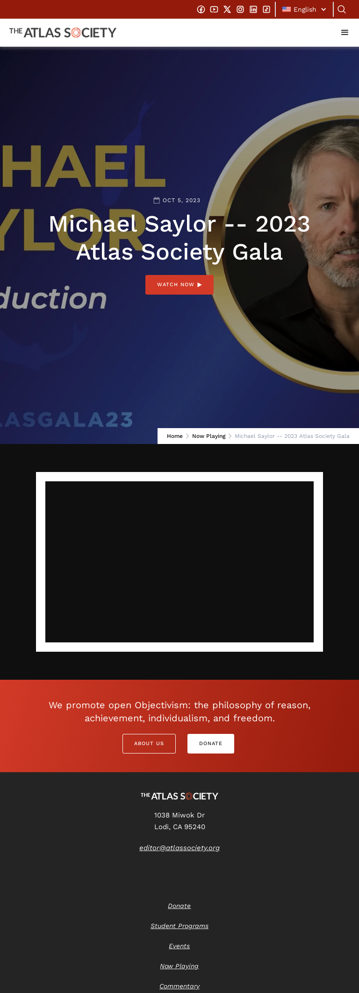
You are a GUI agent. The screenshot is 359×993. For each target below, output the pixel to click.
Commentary (179, 986)
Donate (211, 743)
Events (179, 946)
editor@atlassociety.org (179, 848)
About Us (149, 743)
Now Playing (208, 436)
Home (175, 436)
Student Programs (179, 926)
